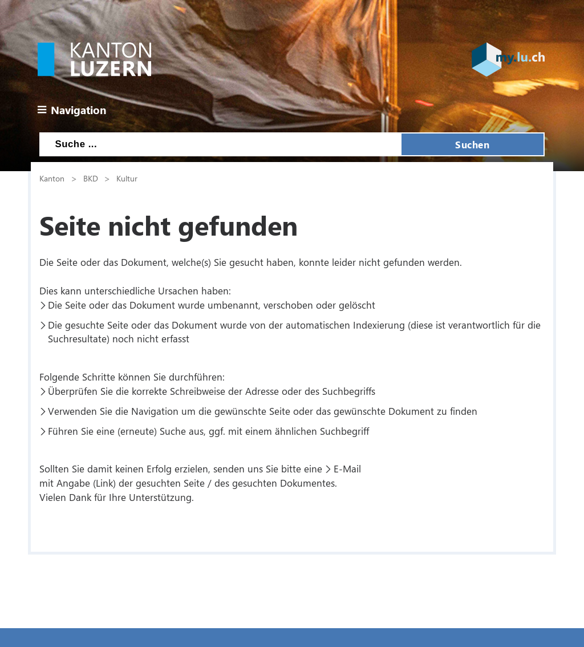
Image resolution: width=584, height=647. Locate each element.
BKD (90, 178)
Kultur (126, 178)
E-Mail (347, 468)
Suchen (472, 144)
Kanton (51, 178)
